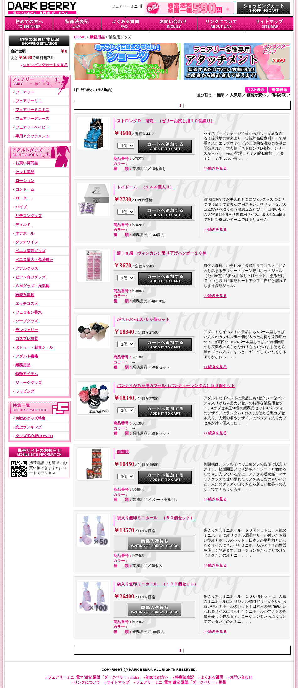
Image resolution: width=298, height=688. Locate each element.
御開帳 (123, 451)
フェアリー (24, 92)
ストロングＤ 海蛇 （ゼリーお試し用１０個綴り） (166, 121)
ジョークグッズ (28, 382)
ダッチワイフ (26, 242)
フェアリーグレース (32, 118)
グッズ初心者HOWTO (34, 436)
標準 (220, 95)
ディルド (22, 224)
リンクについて (87, 682)
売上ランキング (28, 427)
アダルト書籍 (26, 356)
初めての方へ (157, 677)
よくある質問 (211, 677)
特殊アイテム (26, 374)
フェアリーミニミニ (32, 110)
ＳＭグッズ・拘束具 (32, 286)
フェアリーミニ (28, 101)
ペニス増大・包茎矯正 (34, 259)
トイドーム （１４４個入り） (145, 187)
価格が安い (256, 95)
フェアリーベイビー (32, 127)
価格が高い (280, 95)
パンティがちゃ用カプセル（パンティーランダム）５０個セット (176, 385)
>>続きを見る (215, 168)
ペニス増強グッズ (30, 251)
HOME (80, 37)
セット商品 (24, 172)
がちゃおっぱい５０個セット (143, 319)
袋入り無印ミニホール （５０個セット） (155, 518)
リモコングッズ (28, 216)
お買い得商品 (26, 163)
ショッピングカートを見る (45, 65)
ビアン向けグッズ (30, 277)
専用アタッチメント (32, 136)
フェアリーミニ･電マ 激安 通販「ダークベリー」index (93, 677)
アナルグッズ (26, 268)
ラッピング (24, 391)
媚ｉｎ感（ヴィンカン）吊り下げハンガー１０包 (161, 253)
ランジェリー (26, 330)
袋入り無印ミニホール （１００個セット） (157, 584)
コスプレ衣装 (26, 338)
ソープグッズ (26, 321)
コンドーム (24, 189)
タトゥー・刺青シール (34, 347)
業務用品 (22, 365)
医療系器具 (24, 295)
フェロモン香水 (28, 312)
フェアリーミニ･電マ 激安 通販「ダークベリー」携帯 (181, 682)
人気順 (235, 95)
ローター (22, 198)
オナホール (24, 233)
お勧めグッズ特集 (30, 418)
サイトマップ (118, 682)
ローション (24, 180)
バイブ (21, 207)
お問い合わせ (241, 677)
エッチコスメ (26, 303)
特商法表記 (184, 677)
